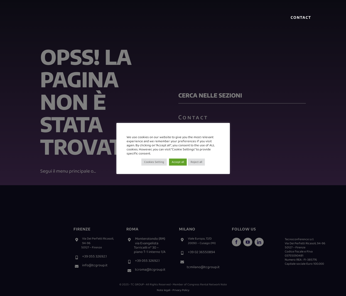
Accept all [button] (178, 162)
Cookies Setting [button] (154, 162)
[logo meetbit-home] (81, 14)
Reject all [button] (196, 162)
